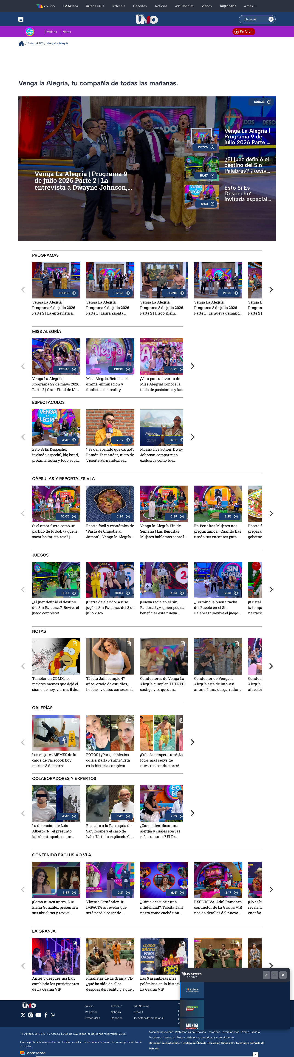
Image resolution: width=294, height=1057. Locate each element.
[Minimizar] (274, 975)
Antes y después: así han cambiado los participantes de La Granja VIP (55, 984)
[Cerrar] (283, 975)
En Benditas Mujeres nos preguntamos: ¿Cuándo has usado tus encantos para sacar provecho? (217, 531)
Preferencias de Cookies (190, 1032)
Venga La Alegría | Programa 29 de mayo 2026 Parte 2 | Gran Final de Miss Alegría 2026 (56, 384)
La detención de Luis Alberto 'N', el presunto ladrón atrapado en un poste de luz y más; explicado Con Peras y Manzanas (52, 831)
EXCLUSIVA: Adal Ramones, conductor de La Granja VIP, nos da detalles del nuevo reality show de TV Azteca (218, 907)
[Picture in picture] (266, 975)
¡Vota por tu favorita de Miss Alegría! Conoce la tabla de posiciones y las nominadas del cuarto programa (161, 384)
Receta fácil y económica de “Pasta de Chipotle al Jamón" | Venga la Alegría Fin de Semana (110, 531)
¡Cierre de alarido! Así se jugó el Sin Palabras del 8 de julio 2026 (110, 607)
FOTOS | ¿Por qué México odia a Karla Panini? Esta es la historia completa (108, 760)
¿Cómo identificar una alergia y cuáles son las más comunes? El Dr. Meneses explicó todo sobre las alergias (163, 831)
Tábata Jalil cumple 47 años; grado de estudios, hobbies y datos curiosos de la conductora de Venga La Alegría (110, 684)
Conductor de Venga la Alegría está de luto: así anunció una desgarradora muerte (217, 684)
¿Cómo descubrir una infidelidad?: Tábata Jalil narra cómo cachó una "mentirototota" (161, 907)
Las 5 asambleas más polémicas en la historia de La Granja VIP (163, 984)
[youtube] (38, 1016)
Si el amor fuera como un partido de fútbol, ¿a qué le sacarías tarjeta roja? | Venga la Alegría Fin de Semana (54, 531)
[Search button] (271, 19)
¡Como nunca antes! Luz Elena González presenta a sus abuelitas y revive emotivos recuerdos (55, 907)
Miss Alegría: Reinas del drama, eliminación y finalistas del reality (107, 384)
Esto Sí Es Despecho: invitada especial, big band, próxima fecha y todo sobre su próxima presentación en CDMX (247, 193)
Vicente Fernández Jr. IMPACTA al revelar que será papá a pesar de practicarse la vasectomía (108, 907)
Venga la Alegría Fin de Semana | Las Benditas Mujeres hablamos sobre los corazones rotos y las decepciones (164, 531)
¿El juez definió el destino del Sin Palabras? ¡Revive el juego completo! (247, 165)
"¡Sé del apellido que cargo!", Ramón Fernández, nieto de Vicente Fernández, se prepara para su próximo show (110, 455)
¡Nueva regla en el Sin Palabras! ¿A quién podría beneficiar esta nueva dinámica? (162, 607)
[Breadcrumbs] (23, 43)
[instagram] (31, 1016)
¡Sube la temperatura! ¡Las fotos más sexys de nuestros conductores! (162, 760)
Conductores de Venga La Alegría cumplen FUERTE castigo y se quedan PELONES (162, 684)
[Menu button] (36, 19)
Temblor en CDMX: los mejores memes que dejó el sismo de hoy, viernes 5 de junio (55, 684)
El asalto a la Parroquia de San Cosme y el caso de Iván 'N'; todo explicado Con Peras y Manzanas (110, 831)
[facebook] (46, 1016)
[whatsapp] (53, 1016)
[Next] (271, 290)
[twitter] (23, 1016)
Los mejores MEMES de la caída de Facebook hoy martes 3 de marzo (54, 760)
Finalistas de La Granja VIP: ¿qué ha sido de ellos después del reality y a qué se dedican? (110, 984)
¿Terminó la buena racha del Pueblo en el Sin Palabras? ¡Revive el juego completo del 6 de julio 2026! (216, 607)
